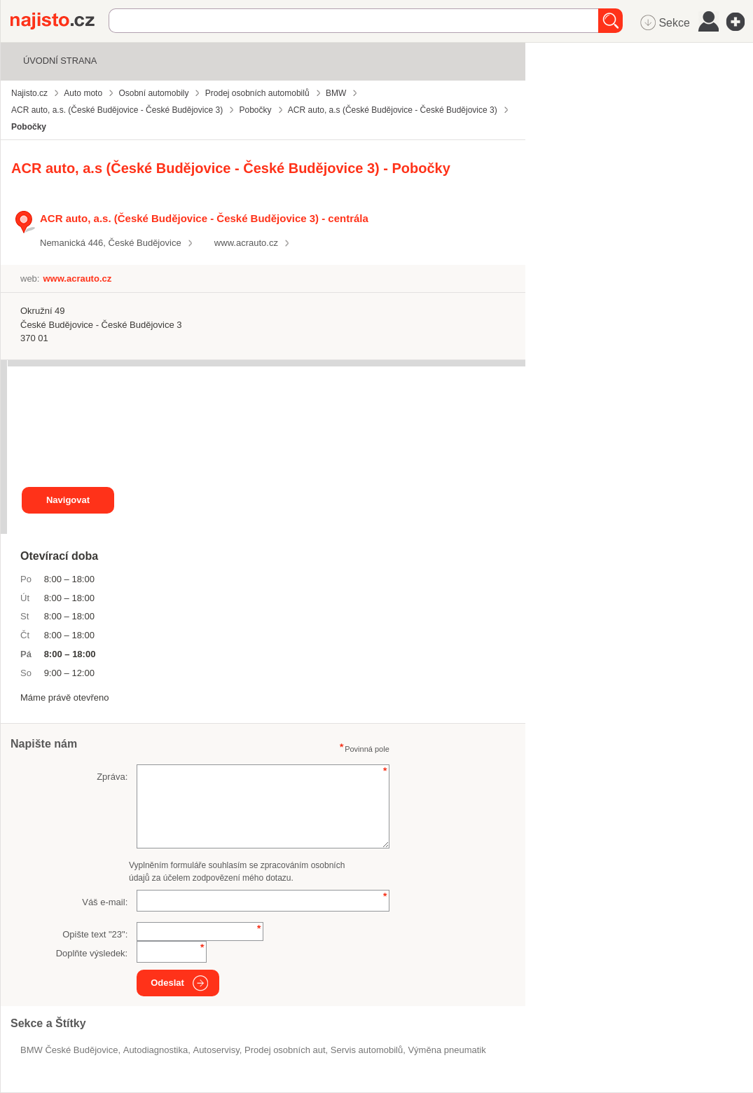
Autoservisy (216, 1050)
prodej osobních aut (285, 1050)
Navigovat (68, 500)
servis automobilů (367, 1050)
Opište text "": (94, 934)
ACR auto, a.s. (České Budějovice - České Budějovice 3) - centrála (204, 218)
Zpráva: (112, 776)
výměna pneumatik (446, 1050)
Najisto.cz (60, 21)
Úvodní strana (60, 60)
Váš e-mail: (104, 902)
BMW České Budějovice (69, 1050)
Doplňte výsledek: (92, 953)
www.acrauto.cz (246, 243)
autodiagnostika (155, 1050)
